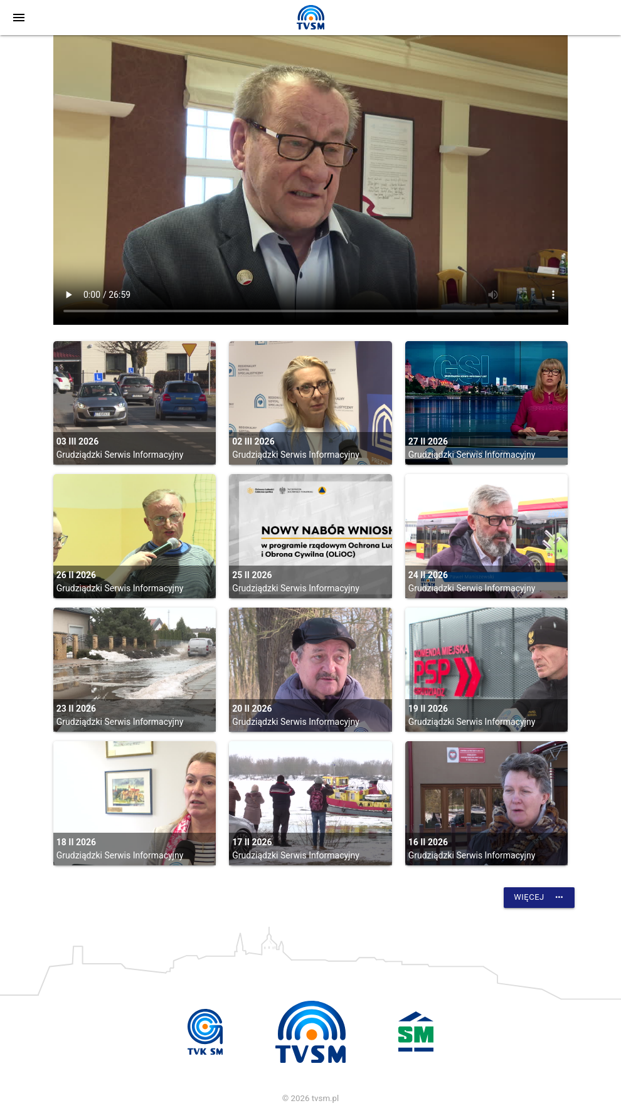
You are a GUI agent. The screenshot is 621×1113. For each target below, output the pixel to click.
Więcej (539, 897)
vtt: (310, 180)
